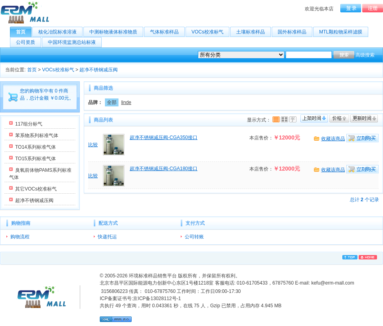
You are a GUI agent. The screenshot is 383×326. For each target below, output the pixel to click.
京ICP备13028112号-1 (157, 298)
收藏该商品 (333, 138)
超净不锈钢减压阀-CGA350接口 (163, 137)
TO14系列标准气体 (35, 147)
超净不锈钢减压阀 (98, 70)
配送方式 (108, 223)
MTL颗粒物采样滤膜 (343, 32)
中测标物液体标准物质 (116, 32)
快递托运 (107, 237)
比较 (93, 144)
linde (126, 102)
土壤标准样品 (253, 32)
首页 (24, 32)
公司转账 (194, 237)
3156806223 (114, 291)
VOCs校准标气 (210, 32)
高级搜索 (365, 55)
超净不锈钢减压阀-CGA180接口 (163, 168)
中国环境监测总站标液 (75, 42)
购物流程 (20, 237)
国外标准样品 (295, 32)
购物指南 (20, 223)
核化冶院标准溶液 (60, 32)
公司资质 (28, 42)
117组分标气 (28, 124)
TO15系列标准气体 (35, 158)
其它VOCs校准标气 (36, 189)
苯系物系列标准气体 (36, 135)
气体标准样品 (167, 32)
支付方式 (195, 223)
